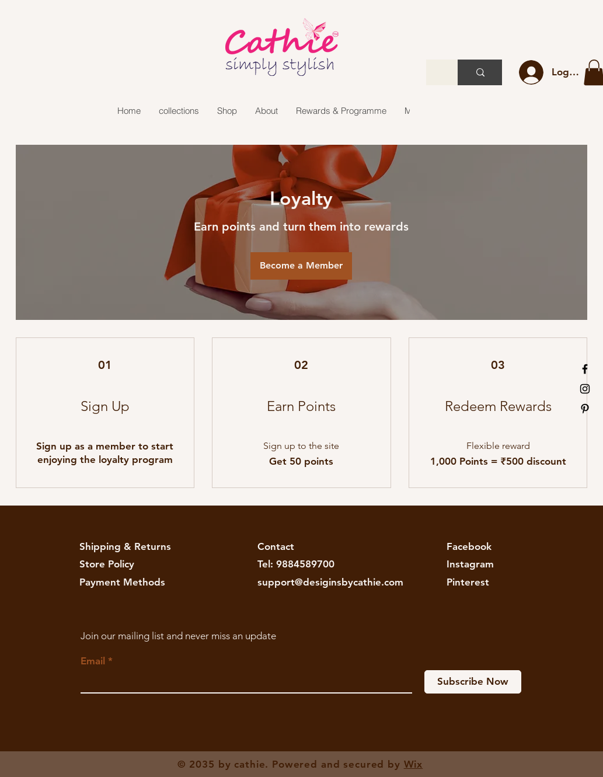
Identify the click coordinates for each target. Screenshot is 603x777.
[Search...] (480, 72)
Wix (413, 764)
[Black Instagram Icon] (584, 388)
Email (93, 661)
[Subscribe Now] (472, 682)
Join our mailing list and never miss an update (178, 636)
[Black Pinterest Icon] (584, 408)
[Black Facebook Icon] (584, 369)
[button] (178, 111)
